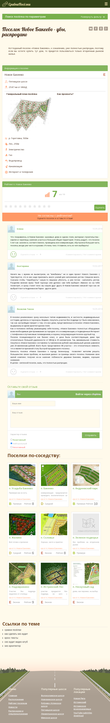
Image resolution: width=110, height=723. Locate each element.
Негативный (17, 447)
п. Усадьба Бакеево (21, 488)
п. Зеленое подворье (85, 537)
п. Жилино (15, 537)
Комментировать (74, 254)
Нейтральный (18, 443)
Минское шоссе (49, 717)
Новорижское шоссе (51, 699)
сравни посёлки (13, 630)
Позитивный (18, 440)
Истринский (80, 702)
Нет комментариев (92, 254)
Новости (12, 707)
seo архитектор (13, 646)
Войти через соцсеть (88, 394)
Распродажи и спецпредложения (18, 712)
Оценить (100, 207)
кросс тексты (11, 638)
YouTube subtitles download (83, 714)
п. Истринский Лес (52, 586)
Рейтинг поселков (17, 703)
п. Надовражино (19, 586)
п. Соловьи (47, 537)
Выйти (97, 394)
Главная (12, 695)
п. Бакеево (47, 488)
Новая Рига (79, 698)
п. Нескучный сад (83, 586)
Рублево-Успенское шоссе (51, 704)
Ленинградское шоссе (52, 713)
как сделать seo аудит (16, 634)
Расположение (16, 699)
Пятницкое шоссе (50, 710)
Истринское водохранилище (82, 707)
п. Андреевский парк (85, 488)
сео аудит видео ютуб (16, 642)
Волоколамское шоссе (52, 695)
